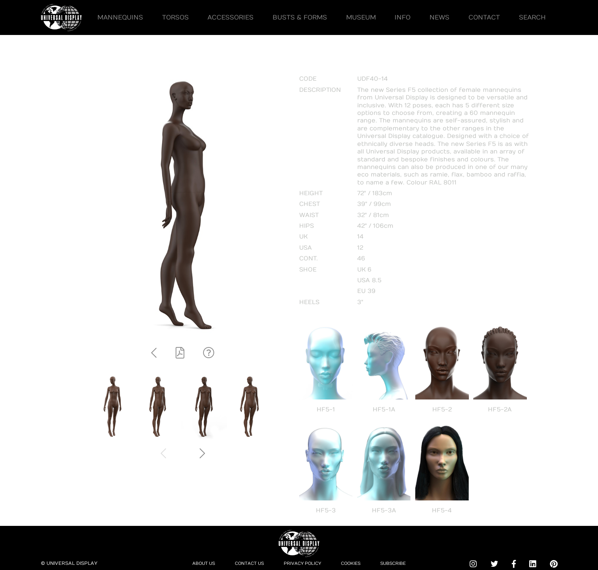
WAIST (309, 215)
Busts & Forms (300, 17)
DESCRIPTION (320, 89)
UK (303, 236)
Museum (361, 17)
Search (532, 17)
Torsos (175, 17)
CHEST (309, 203)
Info (403, 17)
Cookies (355, 563)
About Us (197, 563)
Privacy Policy (303, 563)
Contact (484, 17)
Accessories (230, 17)
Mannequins (120, 17)
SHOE (308, 269)
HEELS (309, 302)
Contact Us (246, 563)
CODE (308, 78)
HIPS (306, 225)
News (439, 17)
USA (305, 247)
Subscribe (399, 563)
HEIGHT (311, 193)
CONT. (308, 258)
